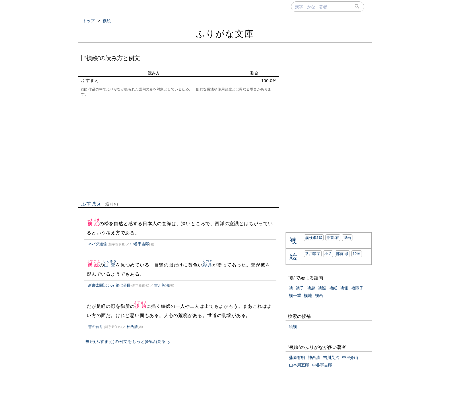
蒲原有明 (297, 357)
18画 (347, 237)
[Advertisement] (178, 148)
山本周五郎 (299, 365)
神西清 (132, 326)
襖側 (344, 288)
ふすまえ (99, 203)
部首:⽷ (342, 254)
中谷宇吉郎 (139, 244)
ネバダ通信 (97, 244)
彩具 (207, 264)
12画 (356, 254)
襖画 (319, 295)
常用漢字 (312, 254)
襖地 (308, 295)
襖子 (300, 288)
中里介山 (350, 357)
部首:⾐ (333, 237)
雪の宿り (95, 326)
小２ (328, 254)
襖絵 (93, 223)
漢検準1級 (314, 237)
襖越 (311, 288)
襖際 (322, 288)
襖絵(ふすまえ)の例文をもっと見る (126, 341)
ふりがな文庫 (225, 33)
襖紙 (333, 288)
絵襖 (293, 326)
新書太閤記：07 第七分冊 (109, 285)
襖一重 (295, 295)
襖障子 (357, 288)
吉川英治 (161, 285)
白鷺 (110, 264)
